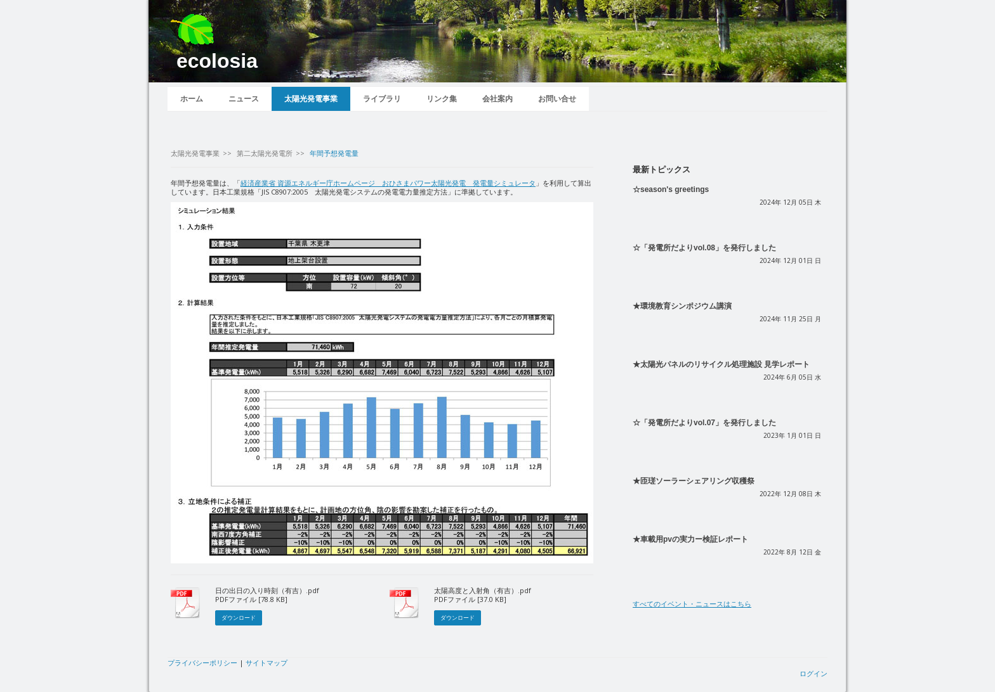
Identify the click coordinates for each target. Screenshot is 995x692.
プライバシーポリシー (202, 662)
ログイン (813, 673)
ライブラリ (382, 98)
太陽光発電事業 (311, 98)
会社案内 (497, 98)
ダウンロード (238, 617)
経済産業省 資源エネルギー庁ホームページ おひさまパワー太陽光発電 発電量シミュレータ (388, 183)
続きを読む (651, 223)
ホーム (191, 98)
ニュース (243, 98)
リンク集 (441, 98)
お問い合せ (557, 98)
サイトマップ (266, 662)
